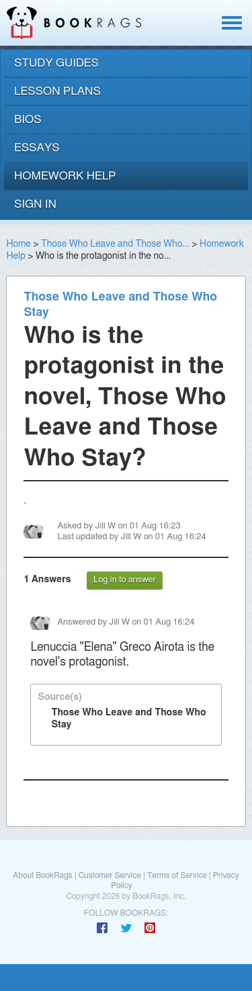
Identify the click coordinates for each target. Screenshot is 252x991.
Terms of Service (177, 875)
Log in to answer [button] (124, 580)
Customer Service (110, 875)
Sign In (35, 204)
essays (37, 147)
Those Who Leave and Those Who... (115, 244)
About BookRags (42, 875)
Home (18, 244)
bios (28, 119)
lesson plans (57, 91)
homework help (65, 176)
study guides (56, 63)
